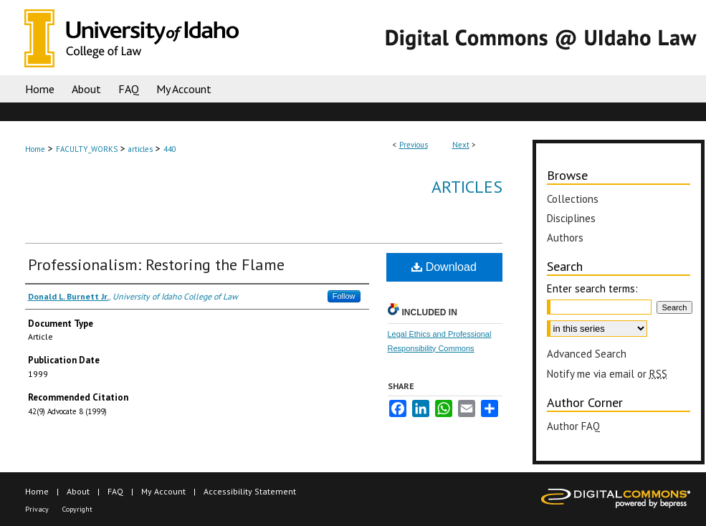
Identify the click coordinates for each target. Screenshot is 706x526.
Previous (413, 145)
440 (169, 149)
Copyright (77, 509)
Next (460, 145)
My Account (163, 491)
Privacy (37, 509)
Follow (344, 296)
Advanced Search (586, 353)
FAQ (115, 491)
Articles (466, 187)
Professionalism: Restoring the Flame (156, 264)
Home (35, 149)
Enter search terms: (592, 288)
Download (444, 267)
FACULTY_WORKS (87, 149)
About (78, 491)
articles (140, 149)
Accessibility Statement (250, 491)
